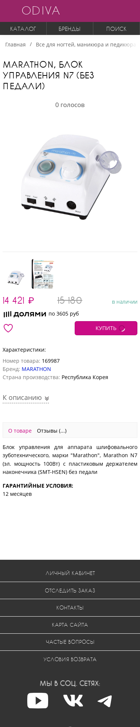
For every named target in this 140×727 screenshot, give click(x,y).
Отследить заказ (70, 590)
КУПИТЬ (106, 328)
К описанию (23, 397)
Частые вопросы (70, 642)
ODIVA (40, 10)
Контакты (70, 607)
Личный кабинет (70, 573)
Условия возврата (70, 659)
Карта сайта (70, 624)
